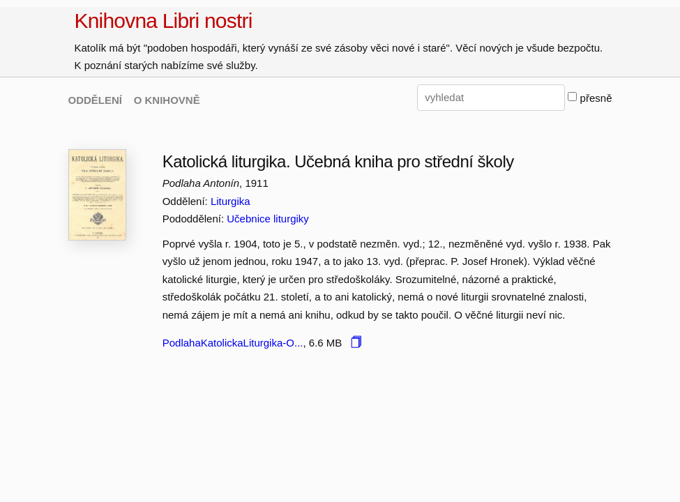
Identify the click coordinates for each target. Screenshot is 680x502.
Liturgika (230, 201)
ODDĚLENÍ (95, 100)
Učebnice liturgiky (268, 219)
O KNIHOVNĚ (167, 100)
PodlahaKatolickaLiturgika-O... (233, 343)
